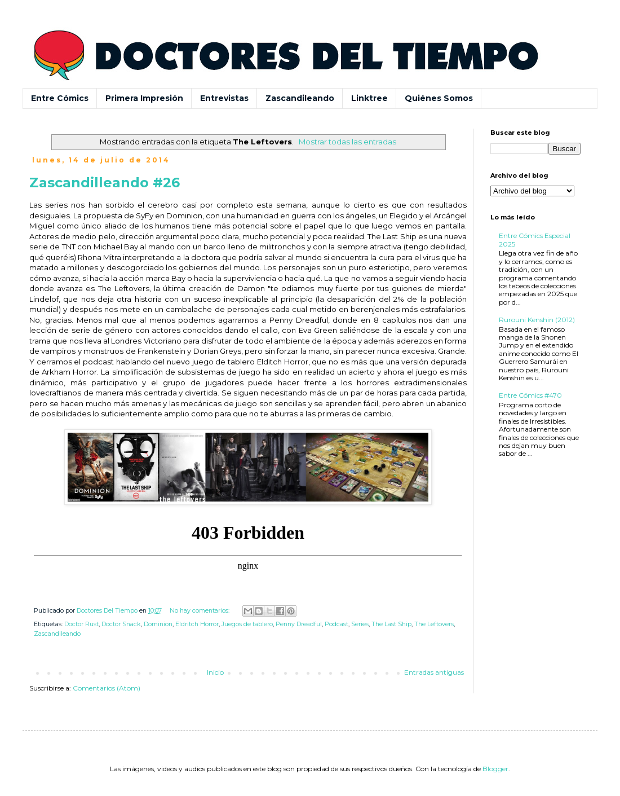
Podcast (336, 624)
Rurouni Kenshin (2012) (537, 319)
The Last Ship (391, 624)
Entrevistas (224, 98)
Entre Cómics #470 (530, 395)
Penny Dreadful (299, 624)
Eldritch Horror (197, 624)
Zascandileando (299, 98)
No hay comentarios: (200, 610)
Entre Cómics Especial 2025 (534, 239)
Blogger (495, 768)
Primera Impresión (144, 98)
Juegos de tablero (247, 624)
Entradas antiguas (434, 672)
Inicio (215, 672)
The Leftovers (434, 624)
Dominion (158, 624)
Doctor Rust (81, 624)
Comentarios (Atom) (106, 688)
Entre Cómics (59, 98)
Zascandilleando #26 (104, 182)
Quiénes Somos (439, 98)
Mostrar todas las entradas (347, 141)
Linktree (369, 98)
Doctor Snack (121, 624)
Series (360, 624)
